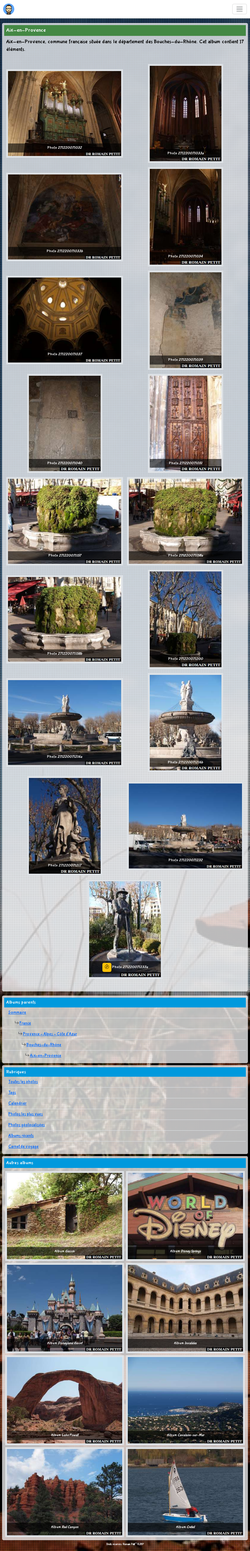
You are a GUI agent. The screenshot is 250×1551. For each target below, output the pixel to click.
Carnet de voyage (23, 1146)
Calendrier (17, 1103)
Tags (12, 1092)
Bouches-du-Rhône (43, 1045)
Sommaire (17, 1012)
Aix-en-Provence (45, 1055)
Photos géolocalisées (26, 1125)
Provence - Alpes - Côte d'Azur (50, 1034)
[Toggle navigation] (239, 9)
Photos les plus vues (25, 1114)
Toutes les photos (23, 1082)
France (25, 1023)
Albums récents (21, 1135)
